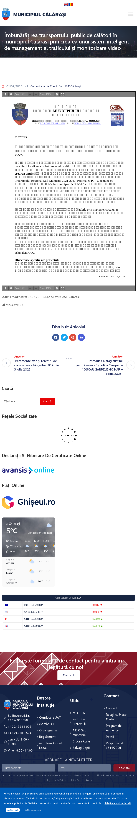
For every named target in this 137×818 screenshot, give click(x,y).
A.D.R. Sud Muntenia (79, 733)
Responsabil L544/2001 (114, 745)
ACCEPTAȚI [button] (13, 810)
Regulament (47, 737)
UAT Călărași (72, 86)
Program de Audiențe (113, 728)
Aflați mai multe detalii (118, 803)
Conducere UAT (50, 717)
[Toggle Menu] (130, 14)
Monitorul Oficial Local (50, 745)
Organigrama (48, 730)
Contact (111, 708)
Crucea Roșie (81, 741)
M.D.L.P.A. (79, 713)
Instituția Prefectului (80, 722)
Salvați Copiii (81, 748)
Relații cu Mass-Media (116, 717)
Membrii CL (47, 724)
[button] (12, 546)
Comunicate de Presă (44, 86)
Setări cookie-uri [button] (33, 810)
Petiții (110, 737)
